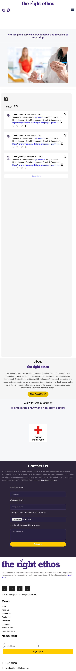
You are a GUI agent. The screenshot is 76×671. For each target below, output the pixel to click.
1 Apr (40, 135)
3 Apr (40, 114)
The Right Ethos (19, 114)
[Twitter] (6, 99)
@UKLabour (40, 117)
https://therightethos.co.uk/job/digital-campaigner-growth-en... (36, 123)
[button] (73, 10)
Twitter (8, 107)
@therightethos (31, 114)
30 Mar (40, 157)
